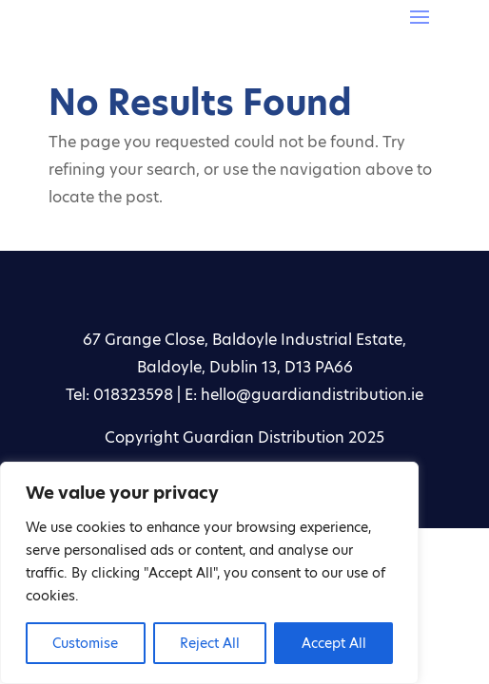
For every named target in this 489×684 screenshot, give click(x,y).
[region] (209, 573)
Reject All (210, 643)
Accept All (334, 643)
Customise (85, 643)
